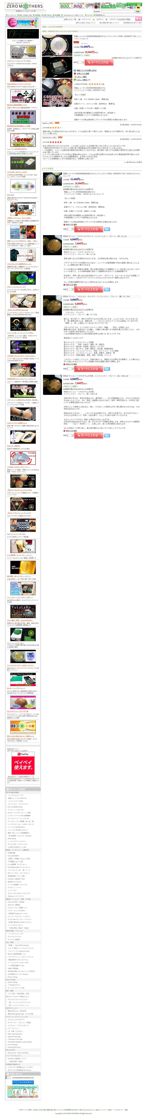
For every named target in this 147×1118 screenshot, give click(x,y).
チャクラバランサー (13, 937)
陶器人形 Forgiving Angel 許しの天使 (19, 1014)
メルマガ (90, 15)
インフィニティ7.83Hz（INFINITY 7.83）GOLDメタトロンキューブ (101, 175)
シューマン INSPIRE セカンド (17, 830)
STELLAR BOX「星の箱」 (16, 902)
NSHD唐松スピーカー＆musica (17, 974)
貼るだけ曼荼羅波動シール (16, 954)
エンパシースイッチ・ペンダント (18, 916)
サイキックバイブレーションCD (17, 1017)
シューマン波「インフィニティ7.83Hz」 (20, 333)
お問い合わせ (47, 15)
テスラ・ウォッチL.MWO (15, 911)
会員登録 (37, 15)
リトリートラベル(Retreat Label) (17, 951)
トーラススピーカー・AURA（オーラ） (20, 665)
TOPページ (23, 1110)
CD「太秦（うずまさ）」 (15, 1031)
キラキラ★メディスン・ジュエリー (19, 919)
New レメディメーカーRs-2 (16, 534)
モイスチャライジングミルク (16, 999)
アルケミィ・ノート (13, 887)
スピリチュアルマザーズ (15, 1020)
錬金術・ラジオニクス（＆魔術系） (18, 850)
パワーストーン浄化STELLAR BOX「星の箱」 (23, 400)
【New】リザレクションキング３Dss (19, 490)
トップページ (12, 15)
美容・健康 (9, 991)
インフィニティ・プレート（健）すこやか (96, 296)
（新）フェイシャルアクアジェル (18, 1002)
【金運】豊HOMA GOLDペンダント (19, 922)
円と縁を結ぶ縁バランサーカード (18, 867)
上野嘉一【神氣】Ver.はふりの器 (18, 859)
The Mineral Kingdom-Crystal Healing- (19, 1042)
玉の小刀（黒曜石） (14, 446)
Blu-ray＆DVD (10, 1050)
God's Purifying (11, 1044)
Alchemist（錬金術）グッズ (16, 1058)
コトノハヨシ (11, 890)
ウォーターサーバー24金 (15, 988)
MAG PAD (10, 195)
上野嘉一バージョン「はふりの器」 (19, 218)
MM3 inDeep (11, 838)
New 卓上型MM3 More (14, 807)
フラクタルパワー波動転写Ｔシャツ (19, 264)
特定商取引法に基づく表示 (132, 23)
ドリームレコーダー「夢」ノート (18, 870)
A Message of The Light (14, 1039)
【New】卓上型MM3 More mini (17, 310)
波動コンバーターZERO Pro (16, 798)
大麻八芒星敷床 (12, 968)
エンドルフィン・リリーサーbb (17, 711)
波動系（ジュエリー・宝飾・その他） (18, 899)
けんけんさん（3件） (50, 137)
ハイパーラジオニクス (13, 1056)
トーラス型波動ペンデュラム (16, 885)
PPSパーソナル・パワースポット (18, 873)
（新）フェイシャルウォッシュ (17, 1005)
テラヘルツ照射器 (13, 939)
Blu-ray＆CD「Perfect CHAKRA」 (18, 1053)
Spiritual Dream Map (13, 1036)
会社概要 (57, 15)
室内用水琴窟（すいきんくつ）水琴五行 (20, 971)
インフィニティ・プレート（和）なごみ (95, 236)
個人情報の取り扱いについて (109, 23)
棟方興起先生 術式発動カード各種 (18, 126)
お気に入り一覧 (70, 19)
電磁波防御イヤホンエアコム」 (17, 960)
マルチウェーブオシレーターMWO (19, 61)
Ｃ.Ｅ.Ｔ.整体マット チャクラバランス (20, 948)
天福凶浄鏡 (10, 853)
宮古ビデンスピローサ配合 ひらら (17, 996)
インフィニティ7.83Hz (14, 801)
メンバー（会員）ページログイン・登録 (114, 1110)
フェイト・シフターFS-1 (15, 643)
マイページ (86, 19)
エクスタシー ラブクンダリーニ (17, 1025)
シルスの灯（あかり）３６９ (17, 172)
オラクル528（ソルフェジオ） (17, 844)
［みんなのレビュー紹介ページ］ (73, 15)
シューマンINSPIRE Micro (15, 827)
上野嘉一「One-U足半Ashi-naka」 (18, 945)
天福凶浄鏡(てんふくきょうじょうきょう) (21, 379)
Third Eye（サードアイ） (15, 896)
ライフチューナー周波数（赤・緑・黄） (20, 821)
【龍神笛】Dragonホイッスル (16, 913)
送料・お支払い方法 (25, 15)
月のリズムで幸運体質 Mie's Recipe (18, 1070)
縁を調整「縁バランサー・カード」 (19, 576)
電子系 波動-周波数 (12, 792)
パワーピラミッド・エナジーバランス (19, 957)
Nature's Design (11, 977)
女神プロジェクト (12, 1008)
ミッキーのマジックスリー (16, 841)
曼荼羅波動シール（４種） (16, 876)
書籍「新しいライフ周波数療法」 (18, 833)
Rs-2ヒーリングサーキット (16, 688)
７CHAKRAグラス (13, 985)
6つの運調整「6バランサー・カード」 (20, 555)
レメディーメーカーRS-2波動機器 (18, 815)
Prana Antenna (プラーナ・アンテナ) (19, 84)
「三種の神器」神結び (14, 1061)
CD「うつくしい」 (13, 1028)
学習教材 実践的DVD (13, 1064)
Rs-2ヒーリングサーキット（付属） (19, 813)
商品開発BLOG (100, 15)
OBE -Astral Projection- (14, 1034)
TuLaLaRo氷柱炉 (12, 856)
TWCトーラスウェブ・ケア (16, 287)
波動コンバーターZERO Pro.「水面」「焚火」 (22, 241)
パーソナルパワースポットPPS (17, 963)
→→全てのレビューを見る (133, 162)
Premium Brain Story (13, 1047)
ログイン (100, 19)
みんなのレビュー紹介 (91, 1110)
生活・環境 (9, 942)
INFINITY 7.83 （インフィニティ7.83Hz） (63, 31)
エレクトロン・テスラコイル (17, 804)
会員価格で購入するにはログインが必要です (127, 58)
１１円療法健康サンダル (15, 965)
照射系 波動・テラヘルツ (14, 931)
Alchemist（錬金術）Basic (15, 879)
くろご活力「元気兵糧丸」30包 (17, 994)
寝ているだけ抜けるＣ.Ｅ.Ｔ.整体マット (20, 736)
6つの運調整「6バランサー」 (16, 864)
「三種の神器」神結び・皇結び (17, 928)
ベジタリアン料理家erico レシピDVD (19, 1067)
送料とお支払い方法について (85, 23)
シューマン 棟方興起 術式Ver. (17, 149)
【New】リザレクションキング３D (19, 513)
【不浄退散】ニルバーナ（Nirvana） (19, 836)
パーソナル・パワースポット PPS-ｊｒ (20, 597)
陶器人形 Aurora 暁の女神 (16, 1011)
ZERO (44, 27)
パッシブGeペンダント (14, 925)
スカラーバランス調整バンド (17, 423)
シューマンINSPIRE (55, 27)
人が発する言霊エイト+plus (16, 847)
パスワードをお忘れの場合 (120, 19)
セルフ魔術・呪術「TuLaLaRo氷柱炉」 (20, 620)
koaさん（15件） (48, 123)
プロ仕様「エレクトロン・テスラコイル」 (21, 356)
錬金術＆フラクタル (13, 882)
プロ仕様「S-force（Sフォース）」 (19, 467)
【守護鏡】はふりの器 (14, 861)
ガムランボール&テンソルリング (18, 893)
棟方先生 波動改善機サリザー (17, 105)
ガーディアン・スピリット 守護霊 (18, 1022)
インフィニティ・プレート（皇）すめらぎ (95, 376)
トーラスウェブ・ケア (14, 795)
